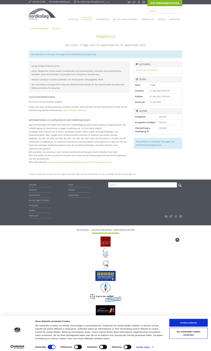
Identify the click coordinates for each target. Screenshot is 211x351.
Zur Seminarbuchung (164, 3)
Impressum (33, 215)
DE (108, 2)
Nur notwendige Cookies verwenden (188, 332)
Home (70, 184)
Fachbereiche (34, 195)
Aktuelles (33, 184)
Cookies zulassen (188, 321)
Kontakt (71, 190)
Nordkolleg (33, 205)
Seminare (56, 28)
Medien (32, 210)
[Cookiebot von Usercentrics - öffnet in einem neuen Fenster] (17, 346)
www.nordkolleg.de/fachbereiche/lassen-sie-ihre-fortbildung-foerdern (80, 162)
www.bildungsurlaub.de (74, 110)
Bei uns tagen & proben (39, 200)
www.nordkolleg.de (39, 28)
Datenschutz (73, 195)
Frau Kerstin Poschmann (147, 70)
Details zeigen (143, 346)
